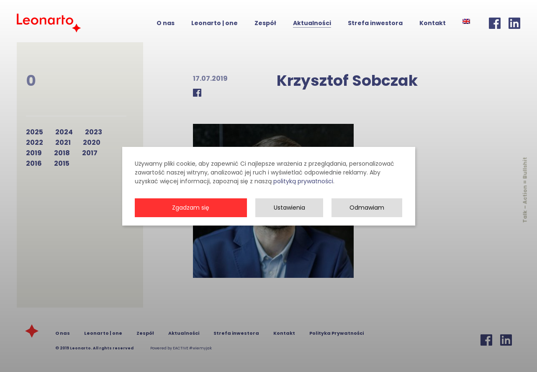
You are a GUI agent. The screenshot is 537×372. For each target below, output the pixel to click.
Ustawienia (289, 216)
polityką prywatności (303, 190)
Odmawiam (366, 216)
